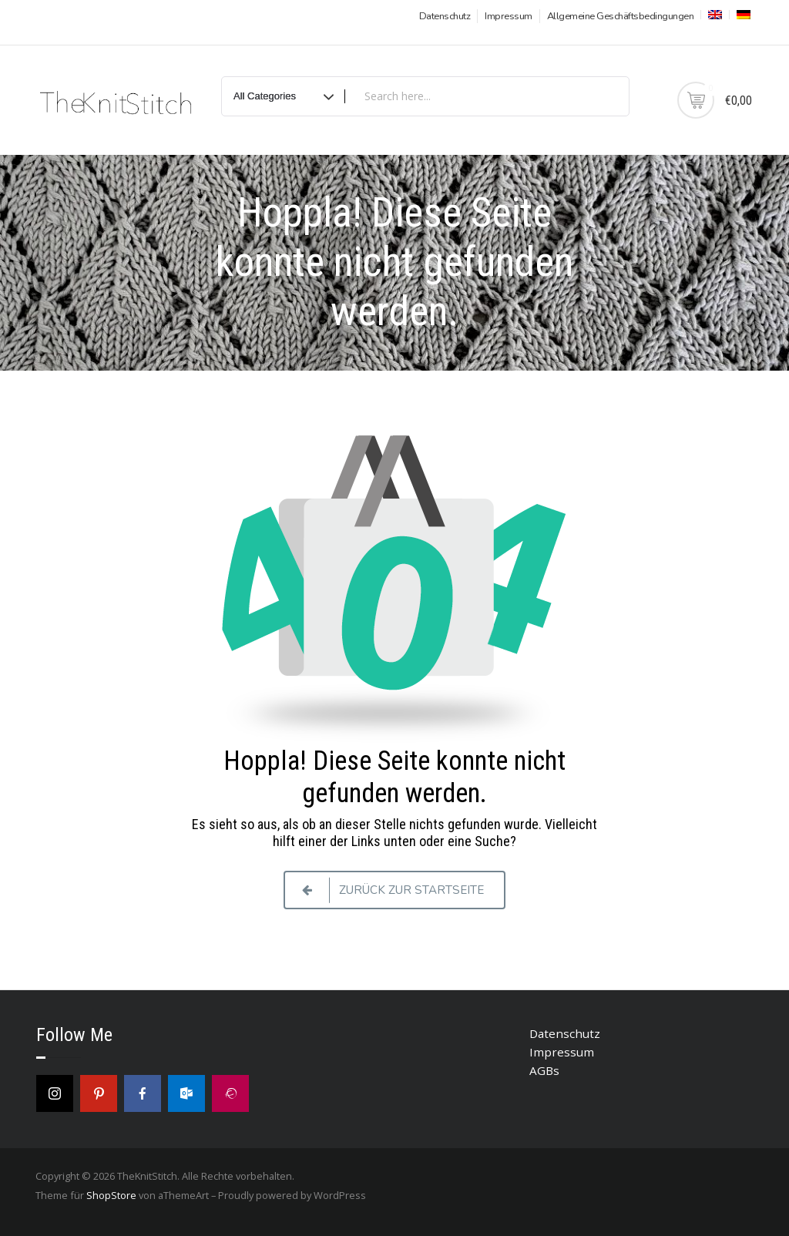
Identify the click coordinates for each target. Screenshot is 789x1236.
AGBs (544, 1070)
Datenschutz (445, 16)
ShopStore (111, 1195)
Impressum (508, 16)
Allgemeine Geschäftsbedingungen (620, 16)
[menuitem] (713, 14)
